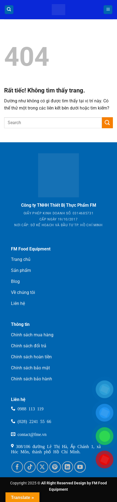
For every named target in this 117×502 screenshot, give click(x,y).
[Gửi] (107, 122)
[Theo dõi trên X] (42, 467)
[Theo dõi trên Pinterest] (55, 467)
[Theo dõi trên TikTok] (30, 467)
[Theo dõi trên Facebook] (17, 467)
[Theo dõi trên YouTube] (80, 467)
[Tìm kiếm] (9, 9)
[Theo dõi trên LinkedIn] (67, 467)
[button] (108, 9)
